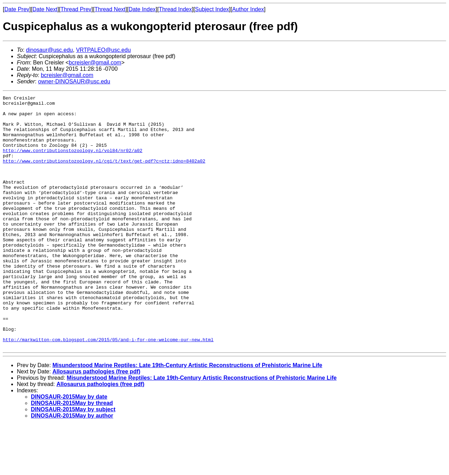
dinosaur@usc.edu (49, 50)
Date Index (141, 9)
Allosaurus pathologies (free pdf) (96, 422)
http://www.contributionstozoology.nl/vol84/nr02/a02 (72, 162)
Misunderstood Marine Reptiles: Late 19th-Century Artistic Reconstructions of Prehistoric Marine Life (187, 416)
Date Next (44, 9)
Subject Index (212, 9)
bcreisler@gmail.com (95, 63)
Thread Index (175, 9)
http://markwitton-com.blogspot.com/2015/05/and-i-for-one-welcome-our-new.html (108, 389)
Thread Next (109, 9)
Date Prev (16, 9)
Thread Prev (76, 9)
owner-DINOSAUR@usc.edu (74, 81)
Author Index (248, 9)
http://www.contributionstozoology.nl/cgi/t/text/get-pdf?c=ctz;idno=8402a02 (104, 174)
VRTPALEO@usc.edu (103, 50)
